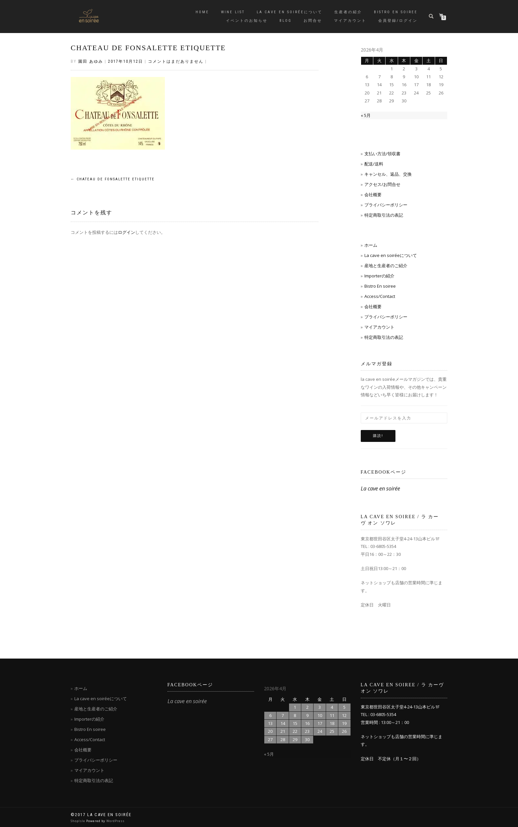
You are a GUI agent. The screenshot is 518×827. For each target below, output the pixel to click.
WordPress (115, 821)
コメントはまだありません (176, 61)
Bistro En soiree (380, 286)
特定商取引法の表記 (383, 215)
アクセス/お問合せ (382, 184)
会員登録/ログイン (398, 20)
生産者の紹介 (348, 12)
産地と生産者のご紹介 (385, 266)
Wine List (233, 12)
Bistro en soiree (396, 12)
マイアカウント (350, 20)
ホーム (370, 245)
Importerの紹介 (379, 276)
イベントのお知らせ (247, 20)
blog (285, 20)
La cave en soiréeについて (289, 12)
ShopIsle (78, 821)
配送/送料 (373, 164)
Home (202, 12)
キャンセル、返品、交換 (388, 174)
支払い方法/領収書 (382, 154)
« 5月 (366, 115)
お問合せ (313, 20)
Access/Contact (379, 296)
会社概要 (373, 195)
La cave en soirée (380, 488)
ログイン (126, 232)
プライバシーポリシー (385, 205)
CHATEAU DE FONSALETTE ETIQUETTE (148, 48)
